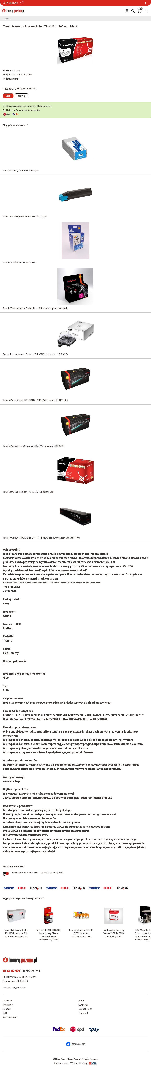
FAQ (5, 1013)
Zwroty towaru (10, 1017)
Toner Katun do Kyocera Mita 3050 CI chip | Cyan (25, 216)
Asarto (17, 70)
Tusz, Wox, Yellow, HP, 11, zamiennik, (19, 262)
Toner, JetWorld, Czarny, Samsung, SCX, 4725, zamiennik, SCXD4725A (33, 445)
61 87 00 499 (11, 3)
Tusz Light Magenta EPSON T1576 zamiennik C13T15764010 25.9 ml (81, 933)
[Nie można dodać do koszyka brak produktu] (8, 95)
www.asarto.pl (11, 781)
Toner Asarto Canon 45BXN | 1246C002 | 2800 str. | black (28, 491)
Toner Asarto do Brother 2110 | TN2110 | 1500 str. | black (37, 872)
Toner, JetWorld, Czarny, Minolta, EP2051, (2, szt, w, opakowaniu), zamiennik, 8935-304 (41, 537)
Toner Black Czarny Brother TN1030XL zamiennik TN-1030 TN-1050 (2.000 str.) (16, 933)
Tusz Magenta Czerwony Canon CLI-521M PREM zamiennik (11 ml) (113, 933)
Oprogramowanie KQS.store (66, 1063)
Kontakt (7, 1008)
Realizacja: (88, 1063)
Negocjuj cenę (85, 1008)
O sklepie (7, 1000)
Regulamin (8, 1004)
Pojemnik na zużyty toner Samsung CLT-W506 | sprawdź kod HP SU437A (35, 354)
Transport (83, 1013)
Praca (81, 1000)
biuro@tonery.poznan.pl (14, 987)
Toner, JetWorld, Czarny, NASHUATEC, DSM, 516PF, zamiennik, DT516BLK (35, 399)
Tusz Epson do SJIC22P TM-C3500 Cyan (20, 170)
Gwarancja (83, 1004)
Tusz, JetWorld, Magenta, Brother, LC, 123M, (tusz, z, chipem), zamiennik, (35, 308)
